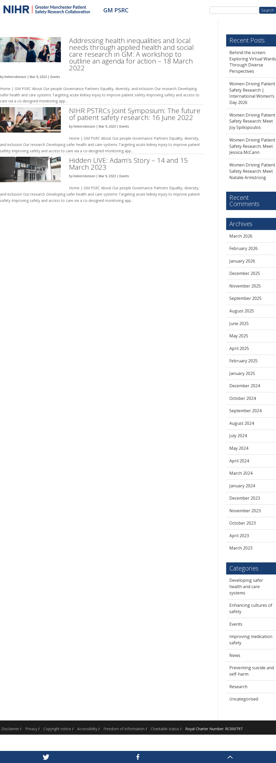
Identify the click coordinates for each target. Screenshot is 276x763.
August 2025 (241, 311)
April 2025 (239, 348)
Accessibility (87, 728)
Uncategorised (243, 699)
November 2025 (245, 286)
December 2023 (244, 498)
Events (55, 77)
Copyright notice (57, 728)
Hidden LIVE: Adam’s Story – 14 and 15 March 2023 (128, 163)
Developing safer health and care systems (246, 586)
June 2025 (239, 323)
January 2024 (242, 486)
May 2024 (238, 448)
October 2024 (242, 398)
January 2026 (242, 261)
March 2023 (240, 548)
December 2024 (244, 386)
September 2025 (245, 298)
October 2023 (242, 523)
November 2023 (245, 511)
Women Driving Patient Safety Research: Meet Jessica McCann (252, 146)
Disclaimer (10, 728)
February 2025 (243, 361)
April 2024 (239, 461)
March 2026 (240, 236)
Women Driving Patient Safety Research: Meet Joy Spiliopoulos (252, 121)
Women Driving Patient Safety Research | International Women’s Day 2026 (252, 93)
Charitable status (165, 728)
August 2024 (241, 423)
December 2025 (244, 273)
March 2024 (240, 473)
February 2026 (243, 248)
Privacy (31, 728)
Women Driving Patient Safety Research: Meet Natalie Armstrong (252, 171)
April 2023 (239, 536)
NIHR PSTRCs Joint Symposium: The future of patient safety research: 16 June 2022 (134, 114)
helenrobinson (15, 77)
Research (238, 686)
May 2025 (238, 336)
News (234, 655)
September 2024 (245, 411)
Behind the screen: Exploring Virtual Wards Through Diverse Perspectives (252, 62)
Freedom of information (124, 728)
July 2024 (238, 435)
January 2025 (242, 373)
